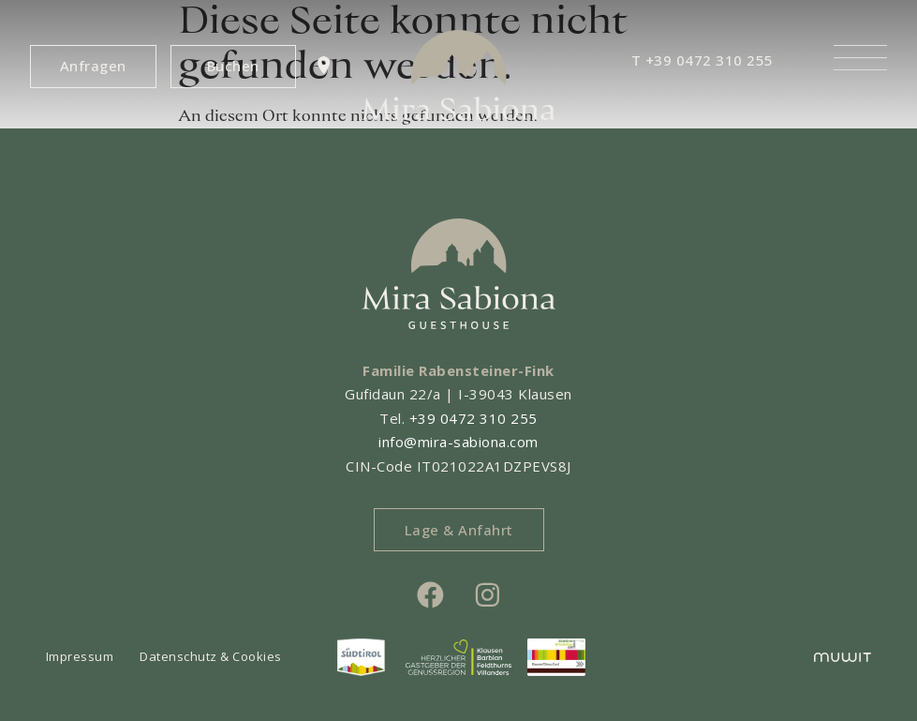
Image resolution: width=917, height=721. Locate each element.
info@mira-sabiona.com (458, 441)
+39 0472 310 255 (473, 418)
